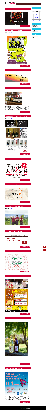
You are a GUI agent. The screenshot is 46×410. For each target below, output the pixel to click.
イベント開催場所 (34, 25)
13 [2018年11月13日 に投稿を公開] (35, 15)
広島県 (11, 32)
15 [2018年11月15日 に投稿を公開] (37, 15)
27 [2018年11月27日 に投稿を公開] (35, 18)
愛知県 (11, 277)
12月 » (40, 20)
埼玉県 (11, 118)
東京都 (11, 10)
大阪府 (11, 160)
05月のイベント (23, 3)
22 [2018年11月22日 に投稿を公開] (37, 17)
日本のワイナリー (33, 3)
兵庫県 (11, 233)
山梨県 (11, 208)
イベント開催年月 (34, 30)
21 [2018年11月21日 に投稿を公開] (36, 17)
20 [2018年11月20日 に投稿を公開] (35, 17)
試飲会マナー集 (28, 3)
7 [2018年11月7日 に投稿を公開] (36, 14)
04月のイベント (18, 3)
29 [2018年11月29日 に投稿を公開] (37, 18)
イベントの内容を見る (25, 65)
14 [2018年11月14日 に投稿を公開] (36, 15)
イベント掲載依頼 (38, 3)
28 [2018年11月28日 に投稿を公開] (36, 18)
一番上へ (44, 247)
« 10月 (33, 20)
